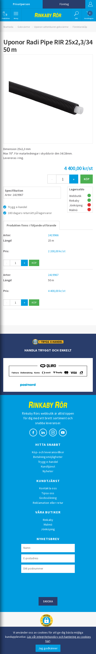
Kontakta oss (48, 488)
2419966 (53, 235)
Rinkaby (48, 520)
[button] (5, 15)
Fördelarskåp (80, 26)
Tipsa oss (48, 493)
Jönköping (48, 529)
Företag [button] (64, 4)
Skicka (48, 601)
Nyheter (48, 471)
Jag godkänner (48, 648)
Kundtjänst (48, 466)
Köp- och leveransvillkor (48, 452)
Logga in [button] (90, 4)
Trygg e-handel (48, 462)
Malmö (48, 524)
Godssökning (48, 498)
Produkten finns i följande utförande (31, 225)
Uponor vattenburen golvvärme (51, 26)
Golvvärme (24, 26)
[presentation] (53, 584)
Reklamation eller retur (48, 503)
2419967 (53, 275)
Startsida (8, 26)
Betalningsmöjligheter (48, 457)
